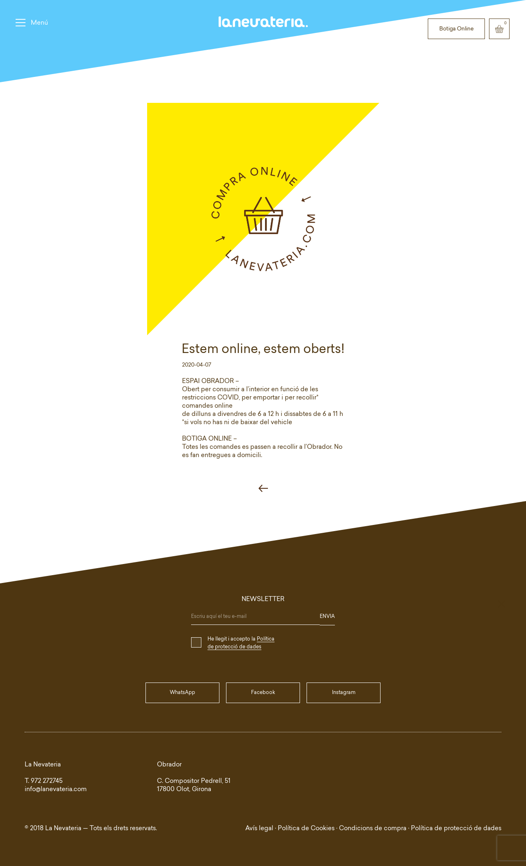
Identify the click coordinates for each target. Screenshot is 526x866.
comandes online (207, 406)
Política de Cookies (306, 829)
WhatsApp (182, 692)
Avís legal (259, 829)
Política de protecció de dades (456, 829)
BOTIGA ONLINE (207, 439)
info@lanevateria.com (56, 790)
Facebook (263, 692)
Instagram (343, 692)
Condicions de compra (372, 829)
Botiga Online (456, 29)
